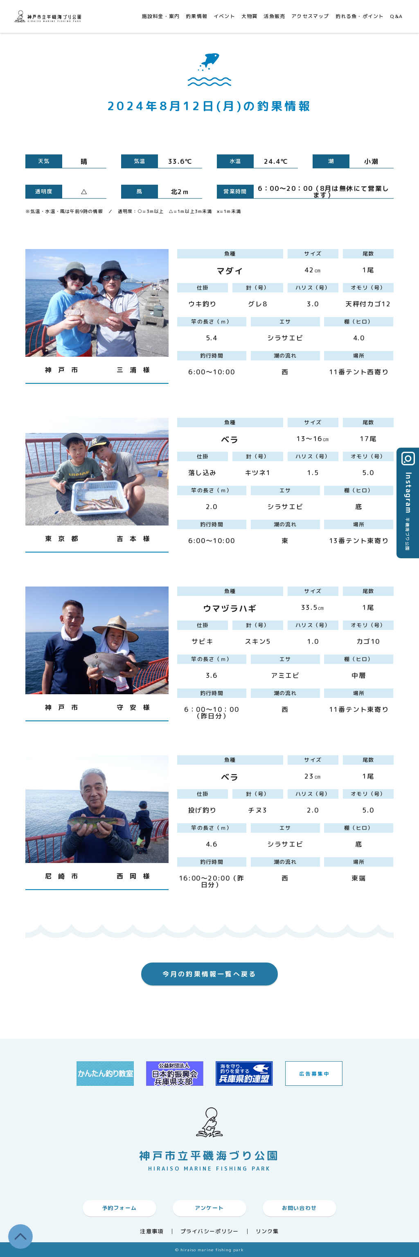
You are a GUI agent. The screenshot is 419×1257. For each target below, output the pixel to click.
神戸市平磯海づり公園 (49, 16)
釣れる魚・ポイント (360, 16)
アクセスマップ (310, 16)
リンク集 (267, 1231)
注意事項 (151, 1231)
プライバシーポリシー (209, 1231)
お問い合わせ (299, 1208)
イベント (224, 16)
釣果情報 (196, 16)
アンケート (209, 1208)
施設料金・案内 (161, 16)
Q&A (396, 16)
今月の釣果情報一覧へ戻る (209, 973)
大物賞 (249, 16)
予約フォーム (119, 1208)
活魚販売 (274, 16)
